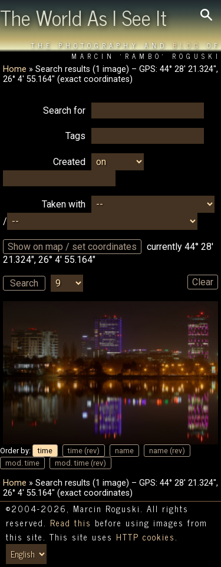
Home (15, 69)
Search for (64, 110)
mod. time (22, 463)
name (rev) (167, 450)
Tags (75, 135)
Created (69, 161)
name (124, 450)
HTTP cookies (145, 537)
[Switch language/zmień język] (26, 554)
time (45, 450)
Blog (187, 45)
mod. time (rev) (80, 463)
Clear (202, 282)
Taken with (63, 204)
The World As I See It (83, 17)
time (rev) (83, 450)
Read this (70, 523)
